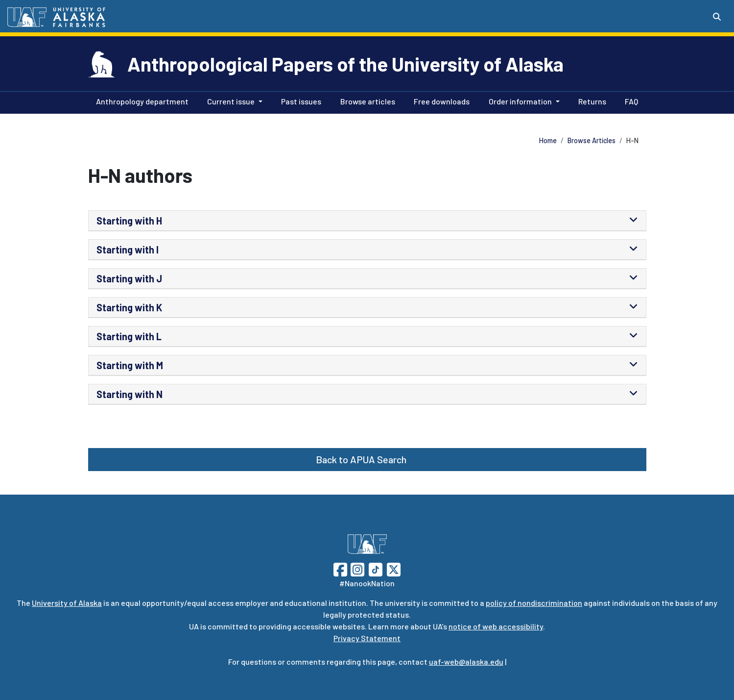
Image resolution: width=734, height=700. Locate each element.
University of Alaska (67, 602)
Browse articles (365, 100)
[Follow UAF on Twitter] (394, 568)
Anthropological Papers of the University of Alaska (345, 63)
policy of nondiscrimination (534, 602)
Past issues (299, 100)
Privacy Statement (367, 638)
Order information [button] (520, 101)
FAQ (629, 100)
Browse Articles (592, 140)
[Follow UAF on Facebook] (340, 568)
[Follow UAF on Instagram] (356, 568)
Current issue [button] (231, 101)
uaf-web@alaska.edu (466, 661)
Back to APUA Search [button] (361, 459)
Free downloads (440, 100)
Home (548, 140)
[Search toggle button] (717, 16)
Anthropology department (140, 100)
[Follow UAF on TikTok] (375, 568)
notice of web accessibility (496, 626)
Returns (590, 100)
